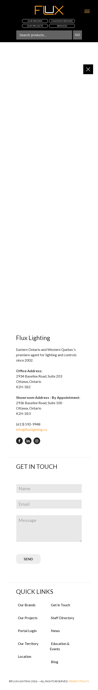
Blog (54, 662)
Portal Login (27, 630)
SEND (28, 559)
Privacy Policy (79, 681)
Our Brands (26, 605)
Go (77, 35)
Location (24, 656)
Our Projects (28, 618)
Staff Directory (62, 618)
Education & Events (59, 646)
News (55, 630)
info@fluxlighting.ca (31, 429)
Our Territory (28, 643)
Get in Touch (60, 605)
